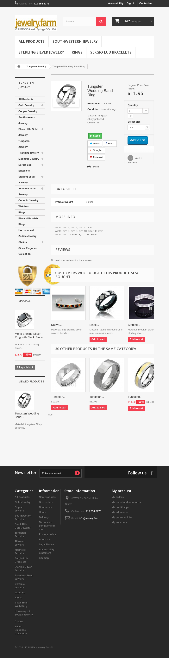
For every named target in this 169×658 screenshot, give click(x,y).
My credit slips (120, 507)
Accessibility (116, 3)
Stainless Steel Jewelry (27, 191)
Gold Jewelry (26, 105)
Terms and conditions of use (47, 526)
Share (109, 143)
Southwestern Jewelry (75, 41)
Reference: (93, 103)
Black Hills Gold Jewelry (28, 132)
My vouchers (119, 522)
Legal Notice (46, 544)
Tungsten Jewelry (24, 144)
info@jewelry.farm (89, 518)
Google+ (96, 150)
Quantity (133, 105)
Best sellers (46, 502)
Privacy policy (47, 534)
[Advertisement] (84, 447)
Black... (94, 324)
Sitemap (44, 558)
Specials (24, 301)
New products (47, 497)
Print (96, 166)
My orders (118, 497)
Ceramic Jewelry (28, 200)
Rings (77, 52)
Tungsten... (58, 396)
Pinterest (96, 157)
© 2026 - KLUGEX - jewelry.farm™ (34, 647)
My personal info (122, 517)
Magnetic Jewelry (28, 158)
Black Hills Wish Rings (28, 221)
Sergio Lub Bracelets (110, 52)
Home (42, 512)
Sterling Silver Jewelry (41, 52)
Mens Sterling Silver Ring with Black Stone (29, 335)
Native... (56, 324)
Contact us (145, 3)
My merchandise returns (126, 502)
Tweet (95, 143)
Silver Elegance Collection (27, 251)
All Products (32, 41)
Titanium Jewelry (28, 152)
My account (121, 490)
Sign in (131, 3)
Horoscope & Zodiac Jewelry (27, 233)
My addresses (120, 512)
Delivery (44, 517)
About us (44, 539)
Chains (22, 242)
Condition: (93, 109)
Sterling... (134, 324)
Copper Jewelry (27, 111)
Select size (134, 121)
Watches (23, 206)
